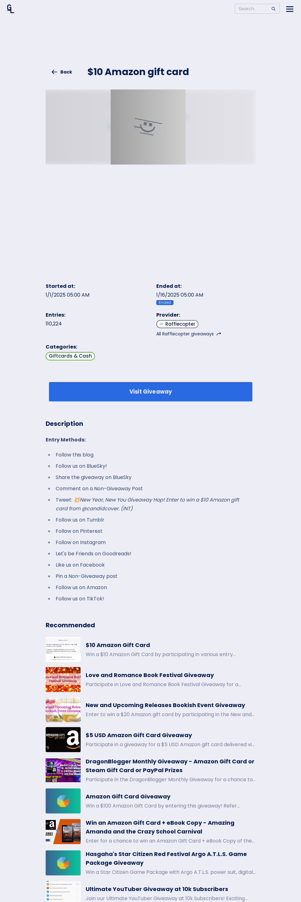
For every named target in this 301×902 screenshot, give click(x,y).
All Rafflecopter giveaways (188, 334)
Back (61, 72)
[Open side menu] (290, 9)
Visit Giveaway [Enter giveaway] (150, 391)
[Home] (10, 8)
